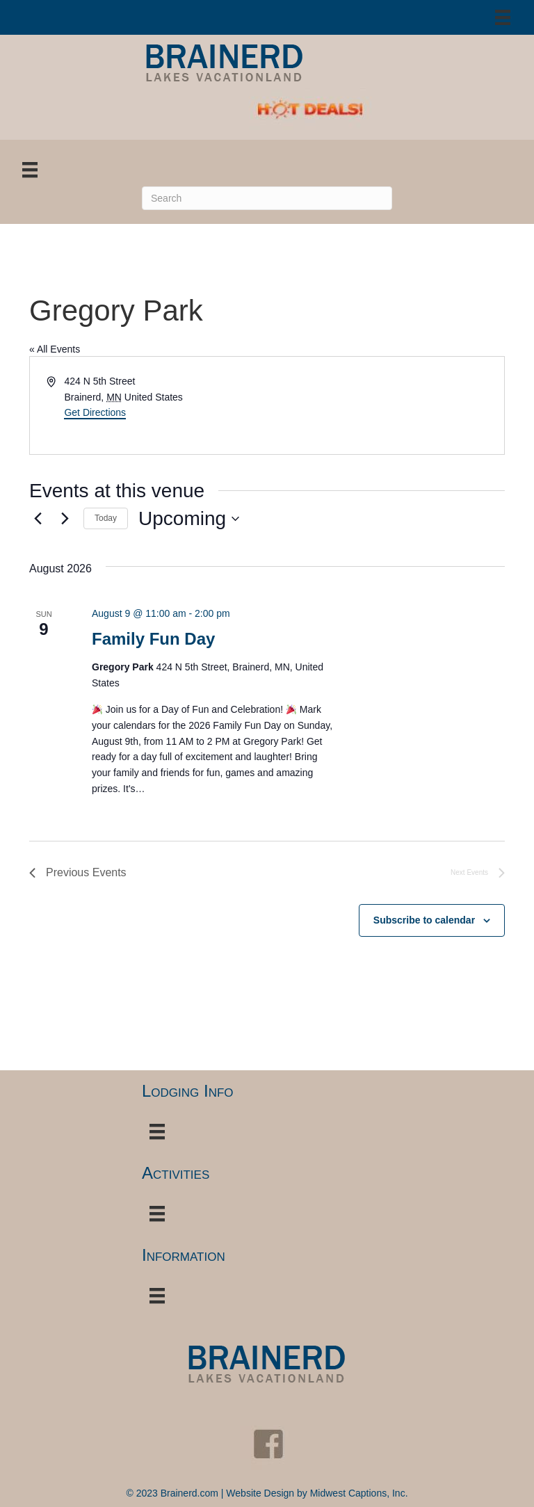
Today (106, 518)
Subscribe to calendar (424, 920)
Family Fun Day (153, 638)
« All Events (54, 349)
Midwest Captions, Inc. (359, 1493)
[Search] (267, 198)
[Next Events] (64, 518)
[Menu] (502, 17)
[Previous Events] (37, 518)
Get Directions (95, 412)
